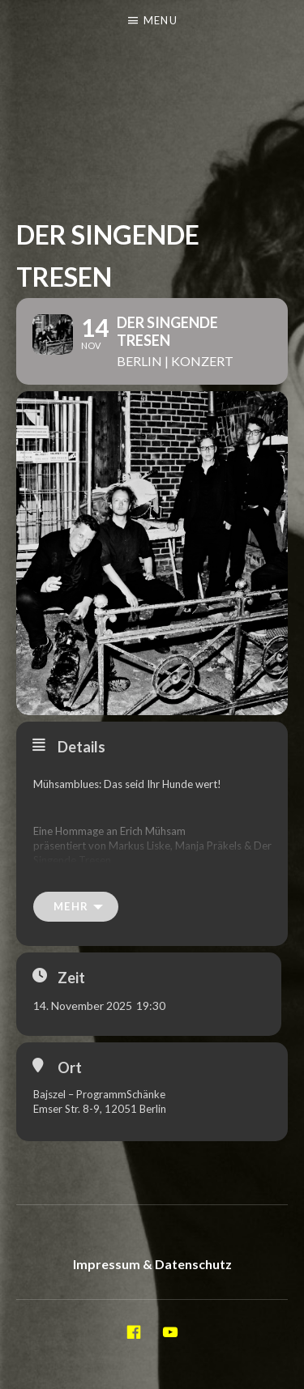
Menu (160, 20)
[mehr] (75, 907)
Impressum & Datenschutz (152, 1264)
